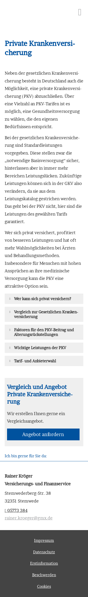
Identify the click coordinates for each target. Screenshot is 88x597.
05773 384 (16, 510)
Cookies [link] (44, 586)
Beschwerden (44, 574)
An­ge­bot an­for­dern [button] (43, 434)
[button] (42, 298)
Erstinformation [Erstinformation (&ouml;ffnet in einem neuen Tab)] (44, 563)
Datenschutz (44, 552)
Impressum (44, 540)
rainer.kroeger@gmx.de (29, 517)
